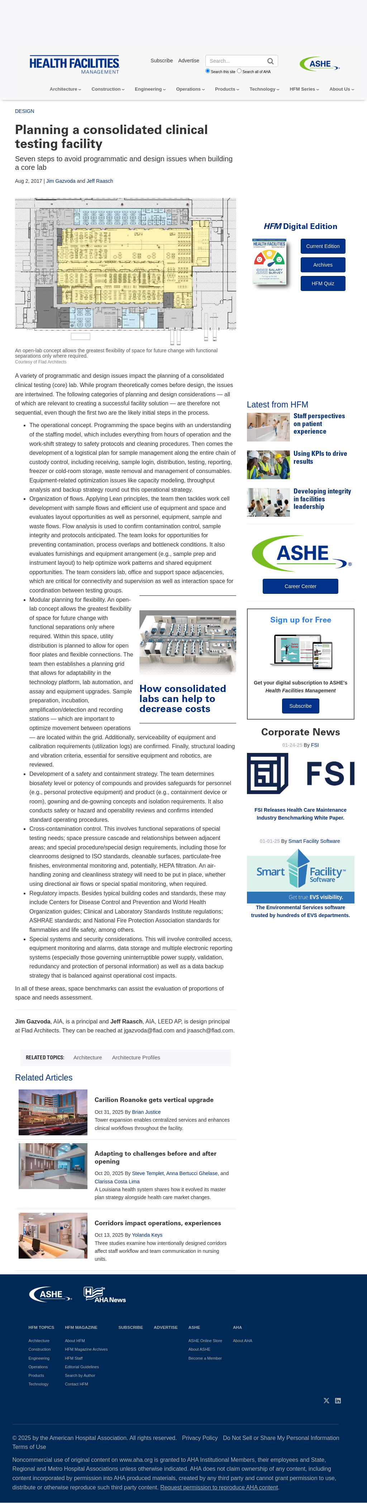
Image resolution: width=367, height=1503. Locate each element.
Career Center (300, 586)
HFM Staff (73, 1358)
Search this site (223, 72)
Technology (262, 89)
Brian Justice (146, 1112)
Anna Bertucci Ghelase (192, 1173)
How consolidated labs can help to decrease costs (182, 699)
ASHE (194, 1327)
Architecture (63, 89)
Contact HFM (76, 1384)
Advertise (166, 1327)
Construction (105, 89)
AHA (237, 1327)
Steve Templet (148, 1173)
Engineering (148, 89)
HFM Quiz (323, 283)
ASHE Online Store (205, 1341)
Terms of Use (29, 1447)
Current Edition (322, 246)
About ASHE (199, 1349)
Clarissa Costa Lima (117, 1181)
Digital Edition (300, 226)
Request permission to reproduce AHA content (219, 1487)
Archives (323, 265)
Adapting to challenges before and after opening (155, 1157)
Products (225, 89)
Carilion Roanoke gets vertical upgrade (154, 1100)
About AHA (242, 1341)
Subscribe (301, 706)
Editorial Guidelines (82, 1367)
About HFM (75, 1341)
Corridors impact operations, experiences (158, 1223)
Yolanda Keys (147, 1235)
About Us (339, 89)
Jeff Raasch (100, 181)
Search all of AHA (257, 72)
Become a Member (205, 1358)
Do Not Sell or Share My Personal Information (281, 1438)
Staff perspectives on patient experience (319, 424)
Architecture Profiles (136, 1057)
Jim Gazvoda (61, 181)
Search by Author (80, 1375)
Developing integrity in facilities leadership (322, 499)
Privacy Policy (200, 1438)
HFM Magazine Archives (86, 1349)
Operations (188, 89)
